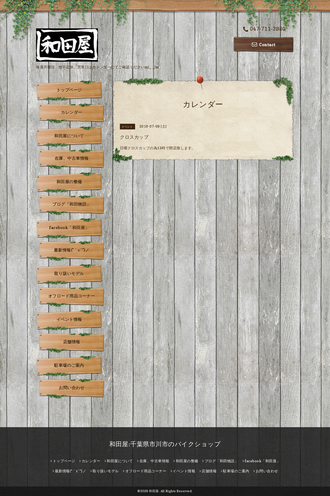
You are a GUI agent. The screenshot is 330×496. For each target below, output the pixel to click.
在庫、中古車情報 (72, 158)
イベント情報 (69, 319)
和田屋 (154, 491)
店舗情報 (71, 341)
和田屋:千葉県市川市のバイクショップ (165, 444)
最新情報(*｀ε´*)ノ (71, 250)
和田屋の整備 (69, 181)
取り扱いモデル (69, 273)
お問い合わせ (71, 387)
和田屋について (69, 135)
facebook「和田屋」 (69, 227)
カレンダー (71, 112)
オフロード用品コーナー (71, 296)
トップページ (69, 90)
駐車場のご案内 (69, 365)
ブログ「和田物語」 (71, 204)
